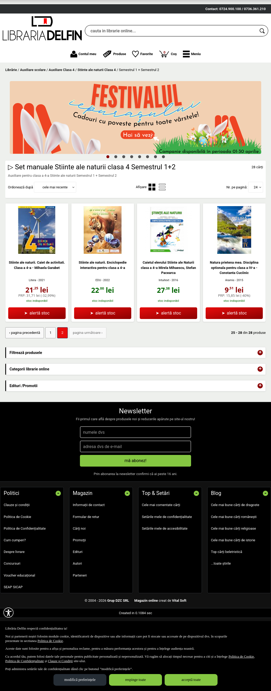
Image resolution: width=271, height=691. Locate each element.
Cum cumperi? (15, 571)
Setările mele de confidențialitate (167, 547)
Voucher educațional (19, 606)
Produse (114, 84)
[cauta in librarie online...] (171, 62)
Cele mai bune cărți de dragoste (235, 536)
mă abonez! (136, 491)
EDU (98, 311)
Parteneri (80, 606)
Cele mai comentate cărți (161, 536)
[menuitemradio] (151, 218)
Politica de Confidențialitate (25, 559)
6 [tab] (147, 187)
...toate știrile (221, 594)
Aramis (229, 311)
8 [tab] (163, 187)
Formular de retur (86, 547)
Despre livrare (14, 582)
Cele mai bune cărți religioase (233, 559)
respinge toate (135, 680)
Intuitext (164, 311)
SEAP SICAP (13, 617)
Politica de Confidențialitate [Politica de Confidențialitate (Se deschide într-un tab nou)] (24, 661)
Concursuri (12, 594)
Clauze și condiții (17, 536)
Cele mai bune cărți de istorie (233, 571)
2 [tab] (115, 187)
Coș (168, 84)
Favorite (142, 84)
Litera (32, 311)
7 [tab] (155, 187)
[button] (192, 85)
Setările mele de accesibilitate (165, 559)
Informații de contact (89, 536)
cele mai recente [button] (54, 218)
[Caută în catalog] (262, 62)
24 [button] (256, 218)
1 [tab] (107, 187)
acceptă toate (191, 680)
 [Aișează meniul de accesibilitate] (8, 612)
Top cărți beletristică (226, 582)
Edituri (78, 582)
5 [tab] (139, 187)
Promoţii (79, 571)
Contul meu (83, 84)
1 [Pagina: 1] (49, 364)
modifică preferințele (80, 680)
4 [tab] (131, 187)
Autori (77, 594)
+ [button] (260, 383)
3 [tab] (123, 187)
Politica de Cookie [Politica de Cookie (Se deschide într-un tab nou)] (50, 641)
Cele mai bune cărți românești (234, 547)
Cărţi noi (79, 559)
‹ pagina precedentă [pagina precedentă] (24, 364)
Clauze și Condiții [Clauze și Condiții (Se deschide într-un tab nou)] (60, 661)
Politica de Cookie (17, 547)
